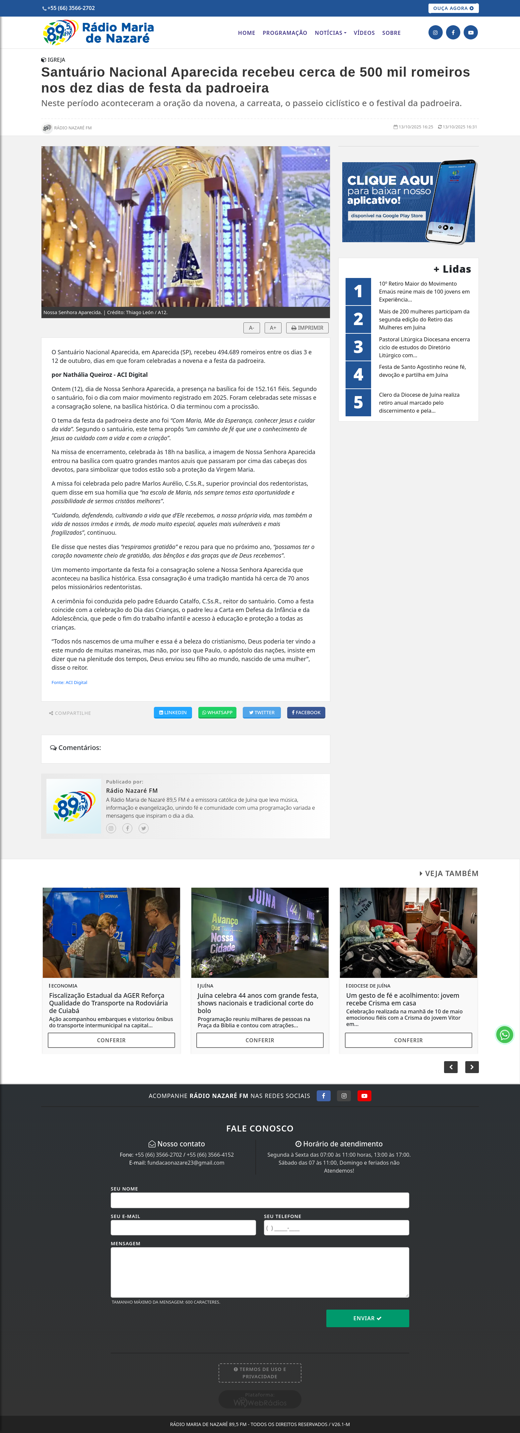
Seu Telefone (282, 1216)
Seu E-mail (125, 1216)
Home (246, 32)
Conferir (111, 1040)
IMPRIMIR (307, 327)
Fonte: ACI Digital (70, 682)
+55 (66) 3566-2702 (158, 1154)
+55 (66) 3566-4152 (210, 1154)
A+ (273, 327)
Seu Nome (124, 1189)
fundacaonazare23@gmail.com (185, 1162)
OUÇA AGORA (453, 8)
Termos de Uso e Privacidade (260, 1373)
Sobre (391, 32)
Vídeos (364, 32)
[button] (472, 1067)
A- (251, 327)
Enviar (368, 1318)
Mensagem (126, 1243)
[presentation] (161, 1323)
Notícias (329, 32)
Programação (285, 32)
